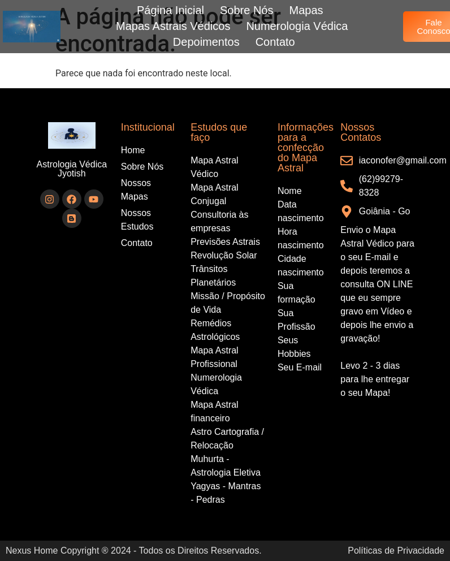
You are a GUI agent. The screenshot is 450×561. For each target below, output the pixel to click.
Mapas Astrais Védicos (173, 26)
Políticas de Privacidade (396, 550)
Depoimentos (206, 42)
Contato (275, 42)
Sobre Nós (247, 10)
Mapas (306, 10)
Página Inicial (170, 10)
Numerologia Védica (297, 26)
